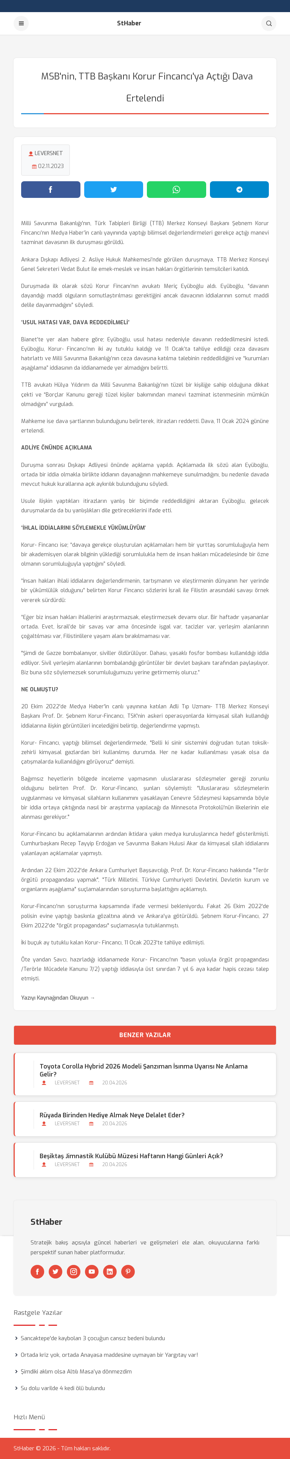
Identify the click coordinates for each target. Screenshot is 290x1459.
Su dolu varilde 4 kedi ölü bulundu (63, 1388)
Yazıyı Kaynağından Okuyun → (58, 998)
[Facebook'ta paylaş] (50, 189)
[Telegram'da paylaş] (239, 189)
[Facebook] (37, 1272)
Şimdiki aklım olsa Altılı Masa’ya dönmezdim (76, 1371)
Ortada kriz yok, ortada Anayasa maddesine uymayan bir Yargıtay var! (109, 1355)
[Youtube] (92, 1272)
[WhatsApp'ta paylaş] (176, 189)
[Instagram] (73, 1272)
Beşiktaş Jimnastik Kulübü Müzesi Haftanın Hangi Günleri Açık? (131, 1156)
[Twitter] (55, 1272)
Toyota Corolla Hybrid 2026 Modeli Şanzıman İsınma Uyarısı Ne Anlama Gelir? (144, 1070)
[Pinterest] (128, 1272)
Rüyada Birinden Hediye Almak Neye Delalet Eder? (112, 1115)
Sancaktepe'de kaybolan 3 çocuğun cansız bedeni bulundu (93, 1338)
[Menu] (21, 23)
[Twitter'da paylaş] (113, 189)
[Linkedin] (110, 1272)
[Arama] (268, 23)
